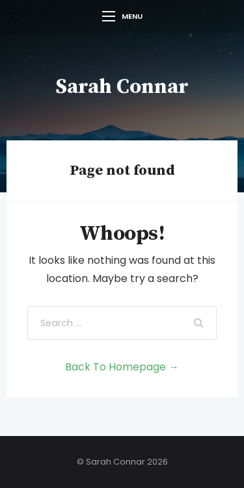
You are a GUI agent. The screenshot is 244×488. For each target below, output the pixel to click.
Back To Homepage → (122, 366)
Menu (122, 16)
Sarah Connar (122, 87)
